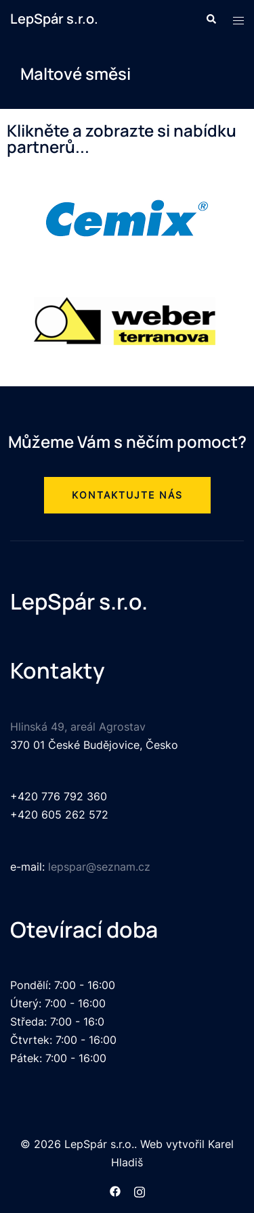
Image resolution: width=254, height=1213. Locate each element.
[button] (127, 495)
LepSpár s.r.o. (54, 18)
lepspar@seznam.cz (99, 866)
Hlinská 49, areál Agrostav (78, 726)
